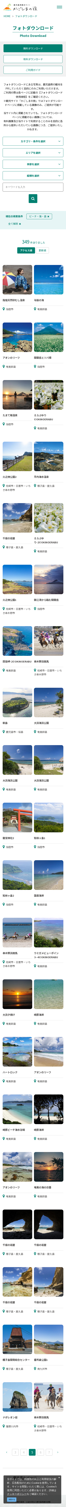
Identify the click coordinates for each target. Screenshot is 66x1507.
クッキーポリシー (17, 1493)
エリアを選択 (33, 152)
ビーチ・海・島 (39, 216)
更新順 (42, 250)
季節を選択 (33, 164)
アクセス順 (26, 250)
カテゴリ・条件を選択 (33, 141)
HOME (7, 16)
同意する (12, 1499)
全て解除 (14, 223)
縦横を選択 (33, 175)
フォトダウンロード (26, 16)
